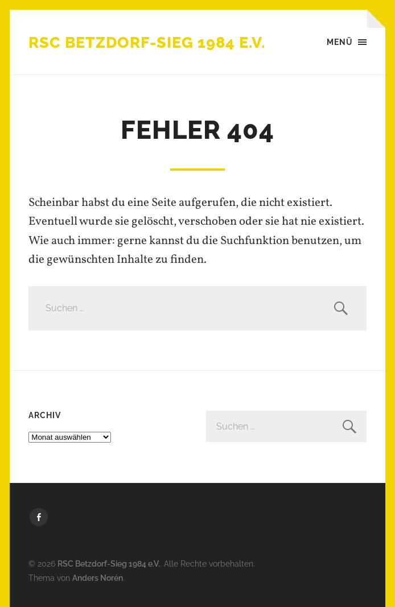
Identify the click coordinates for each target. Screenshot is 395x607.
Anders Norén (97, 578)
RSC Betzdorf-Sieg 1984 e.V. (146, 42)
